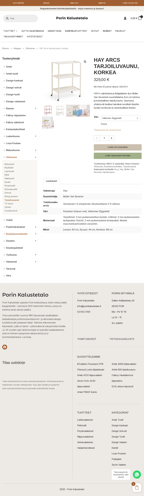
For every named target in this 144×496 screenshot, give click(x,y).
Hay (121, 169)
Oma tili (74, 3)
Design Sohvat (119, 431)
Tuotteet (11, 31)
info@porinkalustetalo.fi (89, 306)
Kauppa (17, 48)
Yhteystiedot (35, 36)
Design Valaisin (119, 442)
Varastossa (54, 31)
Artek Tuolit (117, 420)
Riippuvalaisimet (85, 437)
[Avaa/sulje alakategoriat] (35, 109)
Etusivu (5, 48)
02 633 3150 (83, 312)
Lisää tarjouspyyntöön (117, 156)
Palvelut (120, 31)
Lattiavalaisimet (85, 420)
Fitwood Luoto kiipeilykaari (90, 369)
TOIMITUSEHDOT (86, 339)
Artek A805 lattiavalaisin (124, 364)
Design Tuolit (118, 437)
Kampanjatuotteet (76, 31)
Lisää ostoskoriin (118, 147)
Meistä (102, 3)
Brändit (107, 31)
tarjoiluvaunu (109, 172)
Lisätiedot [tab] (51, 181)
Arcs (116, 169)
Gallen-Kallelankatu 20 (123, 300)
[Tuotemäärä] (104, 138)
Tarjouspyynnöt (13, 36)
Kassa (46, 3)
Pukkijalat (116, 459)
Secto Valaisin (119, 465)
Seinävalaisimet (85, 442)
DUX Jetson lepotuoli (122, 386)
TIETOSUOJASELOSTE (121, 339)
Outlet (95, 31)
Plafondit (81, 425)
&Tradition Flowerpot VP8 (90, 364)
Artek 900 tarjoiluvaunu (123, 369)
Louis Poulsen (119, 453)
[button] (85, 62)
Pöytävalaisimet (85, 431)
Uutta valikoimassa (33, 31)
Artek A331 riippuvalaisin (89, 375)
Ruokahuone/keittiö (113, 166)
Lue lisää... (27, 337)
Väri (96, 117)
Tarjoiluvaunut (129, 166)
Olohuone (30, 48)
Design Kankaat (120, 425)
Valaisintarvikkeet (86, 448)
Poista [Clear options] (104, 124)
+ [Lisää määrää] (111, 138)
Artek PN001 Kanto (87, 392)
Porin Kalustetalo (72, 18)
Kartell (115, 448)
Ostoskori (18, 3)
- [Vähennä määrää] (96, 138)
